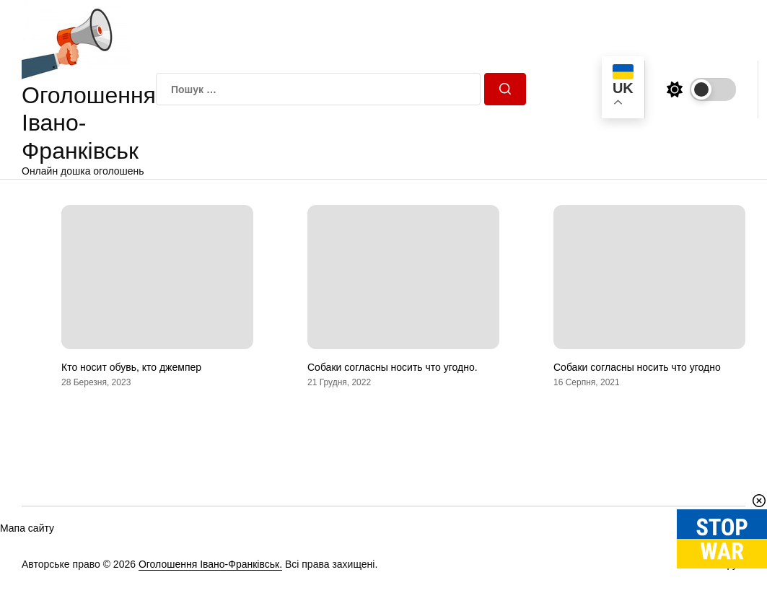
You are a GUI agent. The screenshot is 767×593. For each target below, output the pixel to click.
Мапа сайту (27, 528)
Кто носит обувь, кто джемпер (131, 367)
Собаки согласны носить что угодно (637, 367)
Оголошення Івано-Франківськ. (210, 564)
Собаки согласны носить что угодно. (392, 367)
